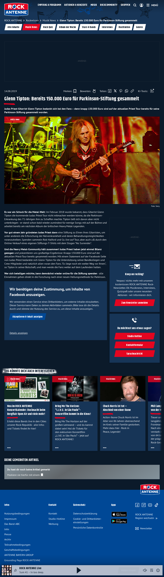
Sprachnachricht (135, 354)
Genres (139, 27)
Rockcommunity (109, 5)
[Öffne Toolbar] (152, 91)
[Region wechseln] (146, 516)
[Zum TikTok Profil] (156, 505)
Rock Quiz (48, 27)
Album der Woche (67, 27)
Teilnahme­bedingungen (17, 544)
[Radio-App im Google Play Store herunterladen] (119, 521)
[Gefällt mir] (87, 91)
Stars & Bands (89, 27)
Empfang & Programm (49, 5)
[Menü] (152, 5)
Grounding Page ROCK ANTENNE (22, 560)
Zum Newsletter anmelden (134, 303)
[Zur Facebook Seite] (137, 505)
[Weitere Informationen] (158, 570)
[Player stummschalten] (144, 570)
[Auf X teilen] (115, 91)
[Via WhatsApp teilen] (126, 91)
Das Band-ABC (12, 523)
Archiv (7, 539)
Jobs (6, 529)
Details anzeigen (19, 333)
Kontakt (53, 513)
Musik (94, 5)
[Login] (141, 5)
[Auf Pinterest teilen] (121, 91)
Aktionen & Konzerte (75, 5)
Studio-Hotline (57, 518)
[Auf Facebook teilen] (110, 91)
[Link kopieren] (132, 91)
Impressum (10, 518)
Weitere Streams (128, 570)
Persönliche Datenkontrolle (88, 527)
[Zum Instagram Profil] (143, 505)
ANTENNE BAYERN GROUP (18, 555)
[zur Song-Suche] (152, 570)
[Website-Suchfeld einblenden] (135, 5)
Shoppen (125, 5)
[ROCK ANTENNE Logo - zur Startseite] (16, 9)
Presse (7, 534)
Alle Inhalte (13, 27)
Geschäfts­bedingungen (17, 549)
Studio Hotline (134, 337)
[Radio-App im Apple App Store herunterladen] (119, 514)
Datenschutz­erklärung (85, 513)
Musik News (31, 27)
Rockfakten (124, 27)
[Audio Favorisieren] (15, 570)
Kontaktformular (134, 345)
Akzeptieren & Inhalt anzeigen (27, 317)
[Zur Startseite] (150, 495)
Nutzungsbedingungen (17, 513)
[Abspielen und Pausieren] (79, 570)
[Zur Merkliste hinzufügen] (69, 91)
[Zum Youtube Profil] (150, 505)
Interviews (107, 27)
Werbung (53, 523)
